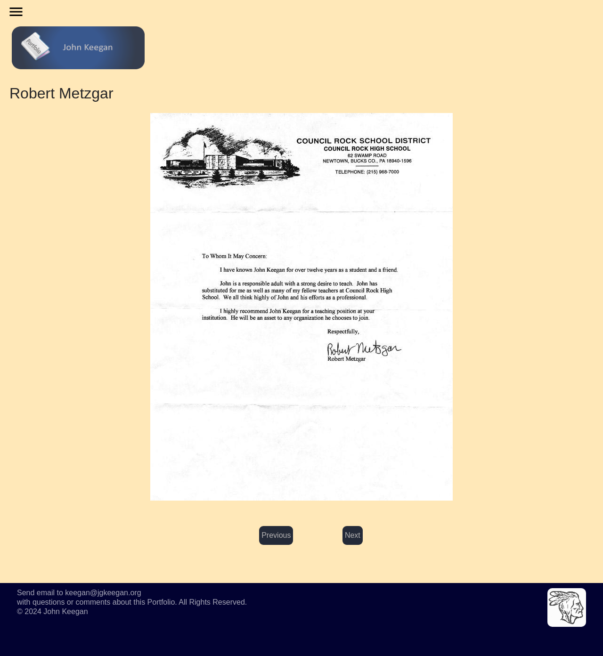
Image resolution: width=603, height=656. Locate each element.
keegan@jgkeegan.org (103, 593)
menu (16, 11)
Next (352, 535)
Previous (276, 535)
